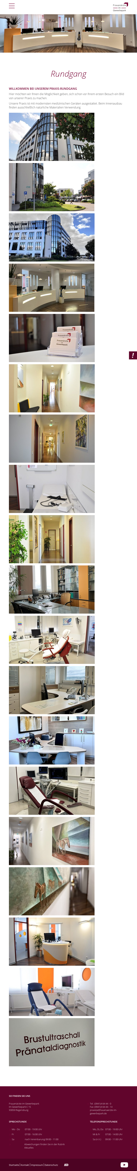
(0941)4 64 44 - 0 (102, 1103)
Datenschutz (51, 1165)
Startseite (14, 1165)
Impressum (37, 1165)
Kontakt (25, 1165)
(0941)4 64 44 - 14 (103, 1106)
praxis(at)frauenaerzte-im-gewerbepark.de (103, 1111)
